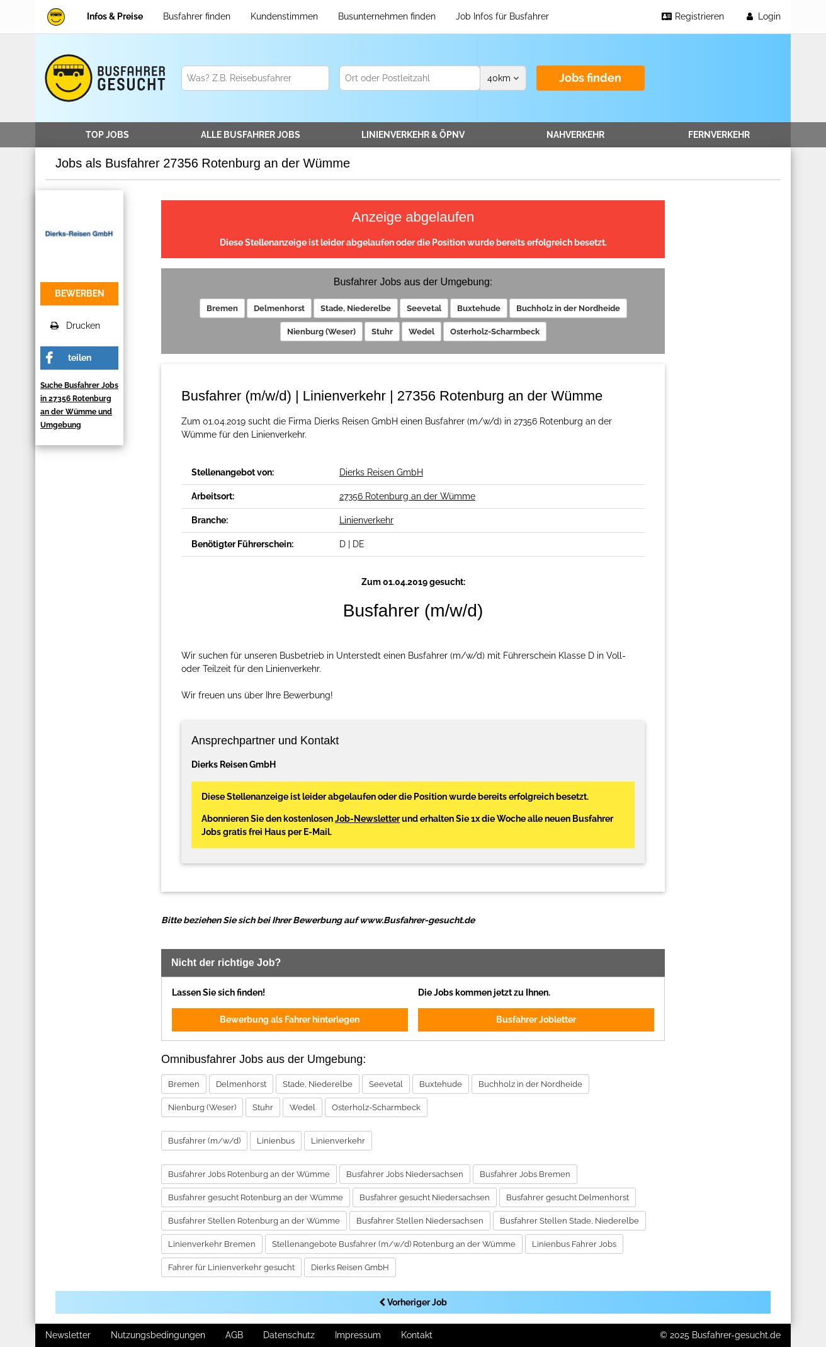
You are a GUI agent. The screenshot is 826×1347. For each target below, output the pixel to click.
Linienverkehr (413, 135)
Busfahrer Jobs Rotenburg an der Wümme (249, 1174)
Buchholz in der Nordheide (568, 308)
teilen (79, 358)
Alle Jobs (250, 135)
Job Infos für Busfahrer (502, 16)
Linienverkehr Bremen (212, 1244)
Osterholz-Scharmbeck (495, 331)
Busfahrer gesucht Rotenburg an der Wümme (255, 1197)
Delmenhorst (279, 308)
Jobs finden (590, 77)
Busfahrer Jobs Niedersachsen (404, 1174)
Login (762, 16)
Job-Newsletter (367, 819)
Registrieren (692, 16)
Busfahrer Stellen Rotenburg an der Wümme (254, 1220)
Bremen (222, 308)
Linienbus (276, 1140)
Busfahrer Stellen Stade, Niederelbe (569, 1220)
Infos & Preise (115, 16)
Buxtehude (479, 308)
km (503, 78)
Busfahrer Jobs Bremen (525, 1174)
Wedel (421, 331)
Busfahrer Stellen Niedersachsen (420, 1220)
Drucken (75, 326)
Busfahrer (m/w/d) (204, 1140)
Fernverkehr (719, 135)
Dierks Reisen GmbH (381, 472)
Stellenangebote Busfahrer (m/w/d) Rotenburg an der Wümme (394, 1244)
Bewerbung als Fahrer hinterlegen (289, 1020)
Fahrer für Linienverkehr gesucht (231, 1267)
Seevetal (424, 308)
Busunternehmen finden (387, 16)
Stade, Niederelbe (355, 308)
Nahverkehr (575, 135)
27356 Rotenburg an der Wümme (407, 496)
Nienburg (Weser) (321, 331)
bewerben (80, 293)
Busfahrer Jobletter (536, 1020)
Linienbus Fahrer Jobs (574, 1244)
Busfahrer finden (196, 16)
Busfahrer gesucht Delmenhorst (567, 1197)
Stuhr (382, 331)
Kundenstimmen (284, 16)
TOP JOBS (107, 135)
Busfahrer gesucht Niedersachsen (424, 1197)
